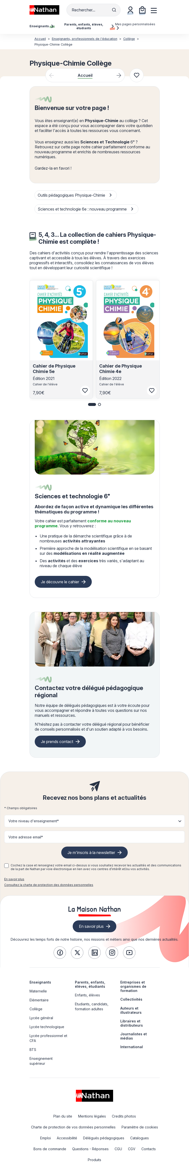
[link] (60, 952)
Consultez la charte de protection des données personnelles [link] (48, 885)
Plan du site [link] (62, 1116)
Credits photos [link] (124, 1116)
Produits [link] (94, 1160)
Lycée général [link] (41, 1018)
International (131, 1047)
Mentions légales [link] (92, 1116)
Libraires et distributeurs (131, 1023)
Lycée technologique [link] (47, 1027)
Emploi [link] (45, 1138)
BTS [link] (33, 1049)
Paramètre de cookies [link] (140, 1127)
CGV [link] (131, 1149)
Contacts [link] (148, 1149)
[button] (92, 404)
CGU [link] (118, 1149)
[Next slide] (118, 75)
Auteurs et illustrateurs (131, 1010)
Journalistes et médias (133, 1036)
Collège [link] (36, 1009)
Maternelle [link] (38, 991)
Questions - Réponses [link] (90, 1149)
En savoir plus (14, 879)
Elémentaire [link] (39, 1000)
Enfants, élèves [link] (87, 995)
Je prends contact (57, 741)
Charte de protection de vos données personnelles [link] (73, 1127)
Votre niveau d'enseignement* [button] (33, 821)
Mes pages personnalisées (135, 26)
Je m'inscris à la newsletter (91, 852)
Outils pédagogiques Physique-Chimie (75, 195)
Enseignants (40, 982)
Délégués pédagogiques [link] (103, 1138)
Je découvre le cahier (60, 581)
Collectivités (131, 999)
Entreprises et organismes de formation (133, 986)
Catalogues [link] (139, 1138)
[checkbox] (6, 865)
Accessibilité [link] (67, 1138)
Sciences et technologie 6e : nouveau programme (86, 209)
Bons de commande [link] (49, 1149)
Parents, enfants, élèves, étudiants (90, 984)
